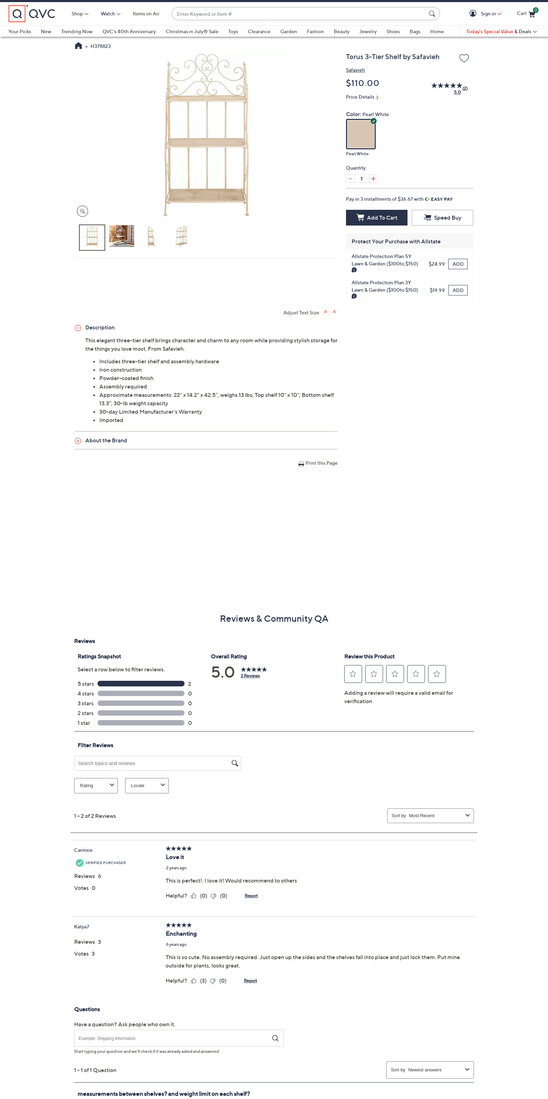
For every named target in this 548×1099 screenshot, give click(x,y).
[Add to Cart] (377, 218)
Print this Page (321, 463)
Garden (288, 31)
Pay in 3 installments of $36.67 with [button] (399, 199)
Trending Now (77, 31)
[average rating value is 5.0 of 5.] (442, 88)
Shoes (393, 31)
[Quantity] (361, 178)
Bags (415, 31)
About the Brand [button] (106, 440)
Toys (233, 31)
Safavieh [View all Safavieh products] (355, 70)
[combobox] (299, 13)
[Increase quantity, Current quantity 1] (373, 178)
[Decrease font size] (335, 311)
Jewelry (368, 31)
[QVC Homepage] (78, 46)
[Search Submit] (433, 13)
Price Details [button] (360, 97)
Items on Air (146, 13)
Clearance (259, 31)
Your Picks (19, 31)
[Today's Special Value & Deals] (501, 31)
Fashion (315, 31)
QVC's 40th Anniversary (129, 31)
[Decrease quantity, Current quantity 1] (350, 178)
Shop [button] (77, 13)
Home (437, 31)
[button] (474, 14)
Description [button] (100, 327)
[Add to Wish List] (464, 58)
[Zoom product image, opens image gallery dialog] (81, 211)
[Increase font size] (326, 311)
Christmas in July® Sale (192, 31)
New (46, 31)
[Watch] (108, 14)
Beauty (341, 31)
